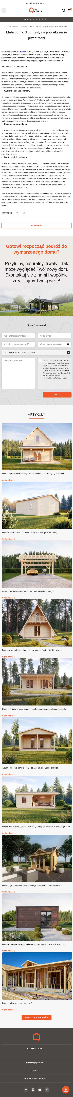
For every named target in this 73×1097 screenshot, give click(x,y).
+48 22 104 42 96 (37, 3)
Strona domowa (12, 26)
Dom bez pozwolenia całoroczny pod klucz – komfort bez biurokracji (31, 650)
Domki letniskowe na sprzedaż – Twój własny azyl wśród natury (29, 532)
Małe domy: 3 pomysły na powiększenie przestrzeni (48, 26)
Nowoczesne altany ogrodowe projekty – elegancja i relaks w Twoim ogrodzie (36, 826)
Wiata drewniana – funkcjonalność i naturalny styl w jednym (28, 591)
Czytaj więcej (7, 480)
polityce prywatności (62, 370)
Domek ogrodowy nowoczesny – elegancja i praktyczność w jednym (32, 885)
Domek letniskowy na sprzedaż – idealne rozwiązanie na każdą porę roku (34, 709)
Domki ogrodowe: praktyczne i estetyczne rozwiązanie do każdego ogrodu (34, 944)
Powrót (38, 225)
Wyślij (57, 395)
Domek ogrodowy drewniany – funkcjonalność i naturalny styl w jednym (33, 474)
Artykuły (24, 26)
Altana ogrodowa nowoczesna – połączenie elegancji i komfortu (30, 768)
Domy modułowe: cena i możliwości (17, 1003)
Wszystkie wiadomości (36, 1017)
